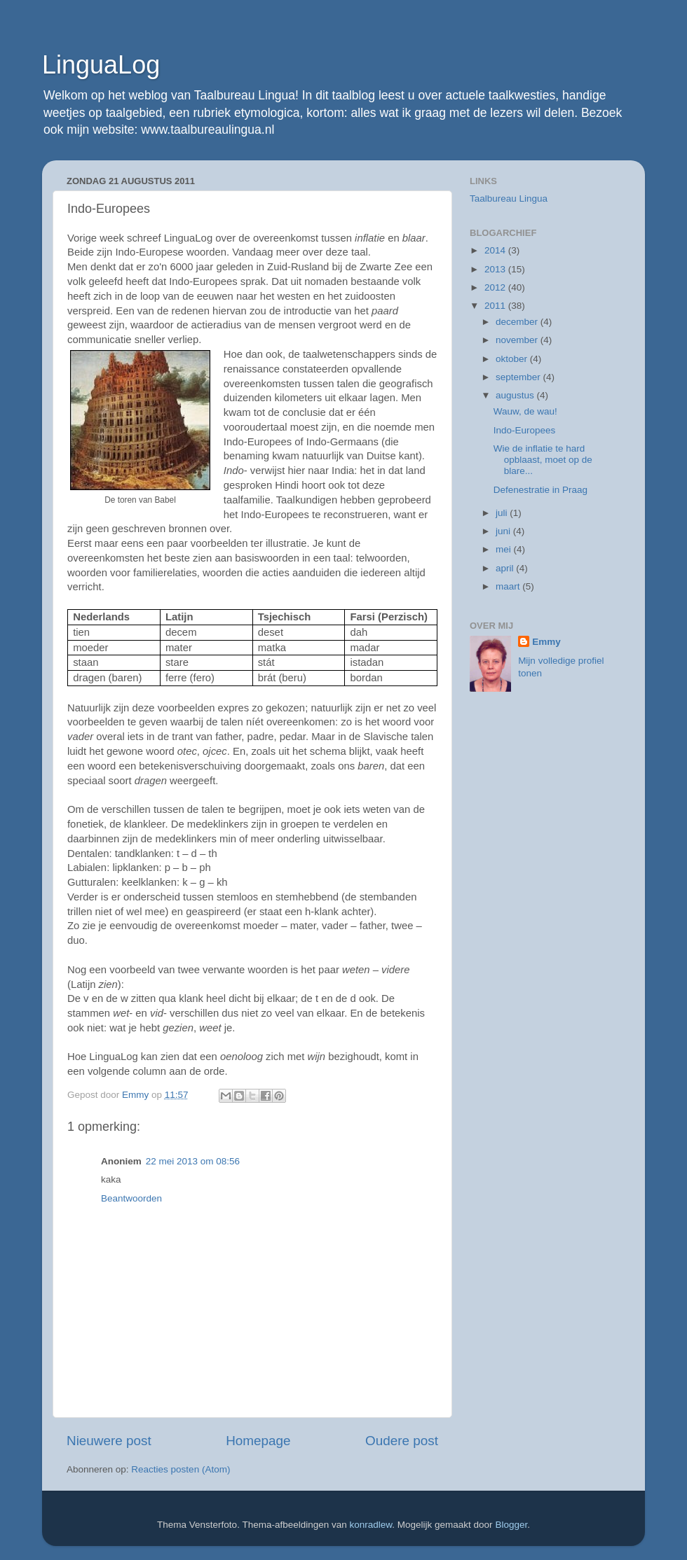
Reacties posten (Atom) (180, 1469)
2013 (496, 269)
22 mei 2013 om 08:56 (193, 1161)
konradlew (371, 1524)
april (506, 568)
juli (503, 513)
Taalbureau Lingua (508, 198)
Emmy (546, 641)
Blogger (511, 1524)
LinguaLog (101, 64)
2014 (496, 250)
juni (504, 531)
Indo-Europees (525, 430)
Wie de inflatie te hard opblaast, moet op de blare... (543, 459)
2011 (496, 305)
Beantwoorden (131, 1198)
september (519, 377)
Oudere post (401, 1440)
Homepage (258, 1440)
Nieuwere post (109, 1440)
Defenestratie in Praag (540, 490)
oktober (513, 359)
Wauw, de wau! (525, 411)
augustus (516, 395)
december (518, 321)
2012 (496, 287)
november (518, 340)
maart (509, 586)
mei (505, 549)
